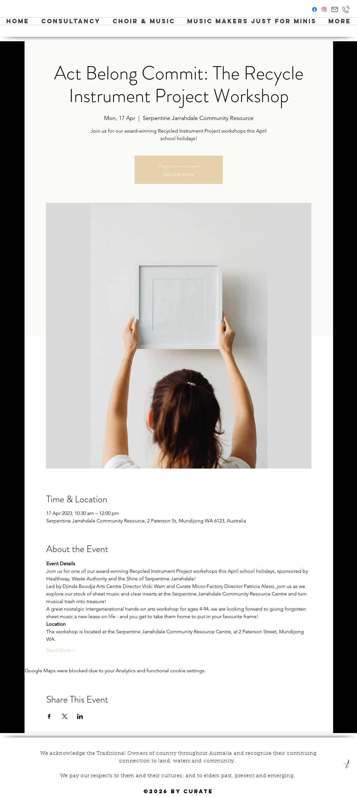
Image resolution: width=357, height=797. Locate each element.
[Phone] (346, 9)
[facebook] (314, 9)
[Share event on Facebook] (49, 716)
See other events (179, 173)
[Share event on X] (65, 716)
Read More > (60, 650)
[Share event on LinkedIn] (80, 716)
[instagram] (324, 9)
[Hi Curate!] (334, 9)
